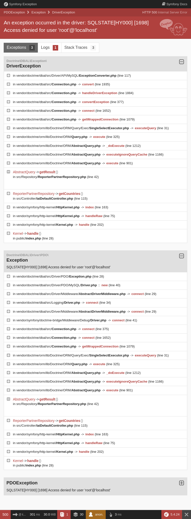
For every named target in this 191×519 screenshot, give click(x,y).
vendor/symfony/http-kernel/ (48, 207)
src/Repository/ (51, 177)
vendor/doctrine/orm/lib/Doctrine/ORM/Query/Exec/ (73, 128)
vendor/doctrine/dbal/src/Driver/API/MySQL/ (66, 75)
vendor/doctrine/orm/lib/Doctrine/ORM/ (52, 137)
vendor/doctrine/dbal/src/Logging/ (48, 302)
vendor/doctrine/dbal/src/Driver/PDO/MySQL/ (57, 285)
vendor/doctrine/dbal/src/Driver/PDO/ (54, 276)
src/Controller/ (45, 198)
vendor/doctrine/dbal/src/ (46, 84)
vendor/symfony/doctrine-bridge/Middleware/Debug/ (61, 320)
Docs (174, 4)
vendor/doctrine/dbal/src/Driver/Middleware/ (71, 294)
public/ (29, 238)
